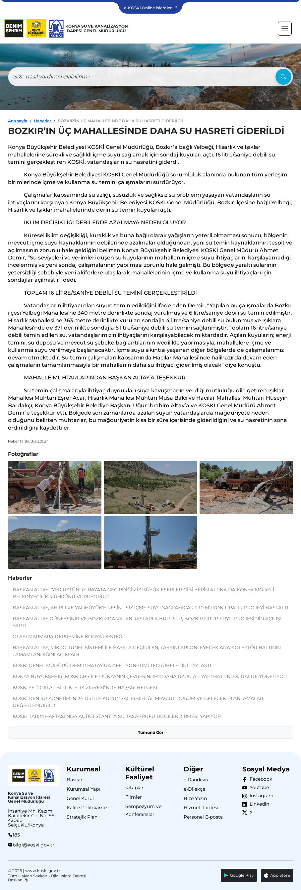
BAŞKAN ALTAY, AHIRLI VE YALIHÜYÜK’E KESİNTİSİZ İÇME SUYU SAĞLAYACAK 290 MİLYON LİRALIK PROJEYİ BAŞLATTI (150, 608)
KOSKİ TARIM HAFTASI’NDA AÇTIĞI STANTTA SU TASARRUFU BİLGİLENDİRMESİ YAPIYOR (117, 716)
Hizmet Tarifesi (201, 808)
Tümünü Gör (150, 732)
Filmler (133, 797)
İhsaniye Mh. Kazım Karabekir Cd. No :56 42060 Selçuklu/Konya (31, 818)
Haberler (42, 120)
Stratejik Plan (82, 817)
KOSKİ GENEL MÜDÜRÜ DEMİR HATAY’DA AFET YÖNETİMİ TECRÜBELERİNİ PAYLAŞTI (112, 665)
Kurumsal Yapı (83, 789)
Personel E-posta (203, 817)
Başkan (75, 780)
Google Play (239, 875)
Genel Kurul (80, 798)
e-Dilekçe (194, 789)
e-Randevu (196, 780)
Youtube (258, 787)
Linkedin (258, 804)
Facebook (259, 779)
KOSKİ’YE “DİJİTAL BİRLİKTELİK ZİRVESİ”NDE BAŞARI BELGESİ (85, 687)
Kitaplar (134, 788)
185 (16, 835)
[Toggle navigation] (285, 29)
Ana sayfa (17, 120)
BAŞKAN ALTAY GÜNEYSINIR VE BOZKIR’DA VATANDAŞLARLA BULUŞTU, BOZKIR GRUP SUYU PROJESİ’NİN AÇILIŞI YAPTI (147, 622)
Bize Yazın (195, 798)
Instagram (260, 796)
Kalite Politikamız (87, 808)
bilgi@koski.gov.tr (33, 844)
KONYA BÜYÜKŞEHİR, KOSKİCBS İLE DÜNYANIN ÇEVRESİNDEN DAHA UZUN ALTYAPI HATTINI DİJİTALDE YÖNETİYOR (150, 676)
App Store (277, 875)
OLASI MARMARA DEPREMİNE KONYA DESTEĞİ (68, 637)
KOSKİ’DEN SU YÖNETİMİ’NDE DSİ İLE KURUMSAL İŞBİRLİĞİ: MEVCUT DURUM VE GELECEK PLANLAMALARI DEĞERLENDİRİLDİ (139, 701)
